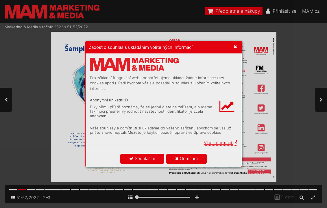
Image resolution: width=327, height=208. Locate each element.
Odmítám (186, 158)
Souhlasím (142, 158)
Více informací (220, 142)
